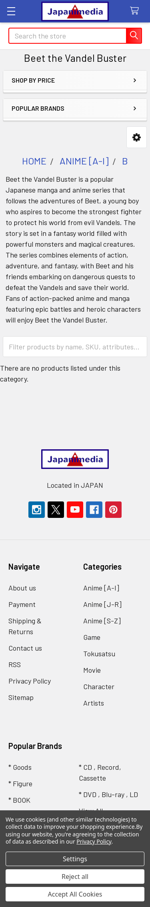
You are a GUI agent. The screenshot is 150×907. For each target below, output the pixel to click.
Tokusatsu (99, 653)
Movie (92, 670)
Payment (22, 604)
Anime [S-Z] (102, 620)
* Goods (20, 767)
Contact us (25, 647)
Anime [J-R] (102, 604)
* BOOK (19, 799)
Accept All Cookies (75, 894)
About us (22, 587)
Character (98, 686)
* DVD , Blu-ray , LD (108, 794)
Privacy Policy (29, 680)
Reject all (75, 876)
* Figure (20, 783)
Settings (75, 858)
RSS (14, 664)
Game (91, 637)
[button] (136, 137)
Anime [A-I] (101, 587)
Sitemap (21, 697)
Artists (93, 702)
